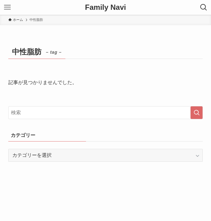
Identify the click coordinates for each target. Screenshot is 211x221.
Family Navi (105, 7)
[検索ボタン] (203, 7)
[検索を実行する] (196, 112)
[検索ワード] (105, 112)
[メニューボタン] (7, 7)
